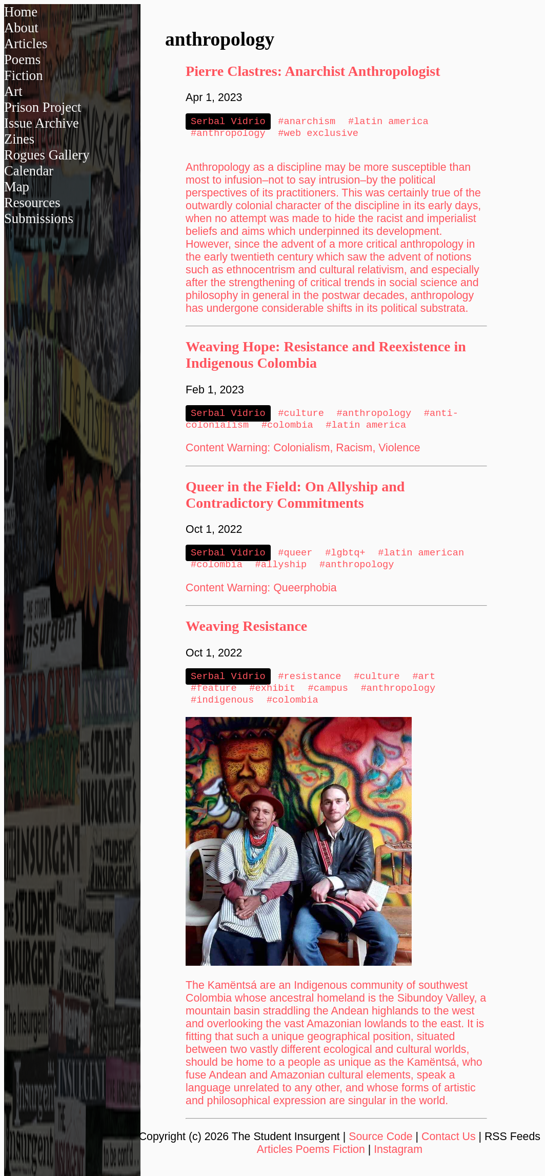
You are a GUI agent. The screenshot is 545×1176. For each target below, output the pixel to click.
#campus (328, 695)
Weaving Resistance (246, 632)
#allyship (281, 570)
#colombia (287, 428)
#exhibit (272, 695)
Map (16, 186)
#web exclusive (318, 134)
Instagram (398, 1158)
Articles (25, 43)
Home (20, 11)
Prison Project (42, 107)
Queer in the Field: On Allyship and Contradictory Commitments (295, 499)
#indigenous (222, 708)
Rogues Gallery (47, 155)
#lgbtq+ (345, 557)
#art (423, 682)
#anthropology (228, 134)
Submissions (38, 218)
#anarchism (306, 121)
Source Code (381, 1146)
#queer (295, 557)
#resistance (309, 682)
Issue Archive (41, 123)
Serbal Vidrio (228, 121)
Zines (19, 139)
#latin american (421, 557)
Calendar (28, 170)
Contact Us (448, 1146)
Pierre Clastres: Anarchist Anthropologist (313, 71)
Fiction (23, 75)
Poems (22, 59)
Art (13, 91)
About (21, 27)
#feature (214, 695)
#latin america (388, 121)
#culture (301, 415)
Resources (32, 202)
